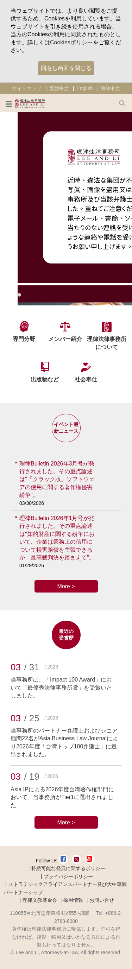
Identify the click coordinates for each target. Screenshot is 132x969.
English (84, 88)
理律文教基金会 (40, 900)
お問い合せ (101, 900)
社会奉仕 (86, 379)
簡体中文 (110, 88)
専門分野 (24, 339)
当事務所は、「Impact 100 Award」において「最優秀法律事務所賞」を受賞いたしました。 (61, 687)
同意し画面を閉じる (66, 68)
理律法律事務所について (106, 343)
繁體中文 (59, 88)
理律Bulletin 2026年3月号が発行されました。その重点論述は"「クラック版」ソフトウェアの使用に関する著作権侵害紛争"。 (57, 479)
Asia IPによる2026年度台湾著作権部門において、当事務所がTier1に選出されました (62, 797)
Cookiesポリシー (71, 42)
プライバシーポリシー (68, 876)
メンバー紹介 (65, 339)
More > (66, 586)
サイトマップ (27, 88)
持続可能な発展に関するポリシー (68, 868)
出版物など (45, 379)
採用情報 (73, 900)
